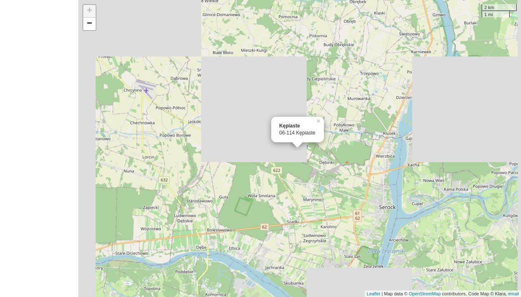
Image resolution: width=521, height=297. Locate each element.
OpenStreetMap (425, 293)
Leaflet (373, 293)
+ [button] (89, 11)
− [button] (89, 24)
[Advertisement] (39, 148)
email (513, 293)
